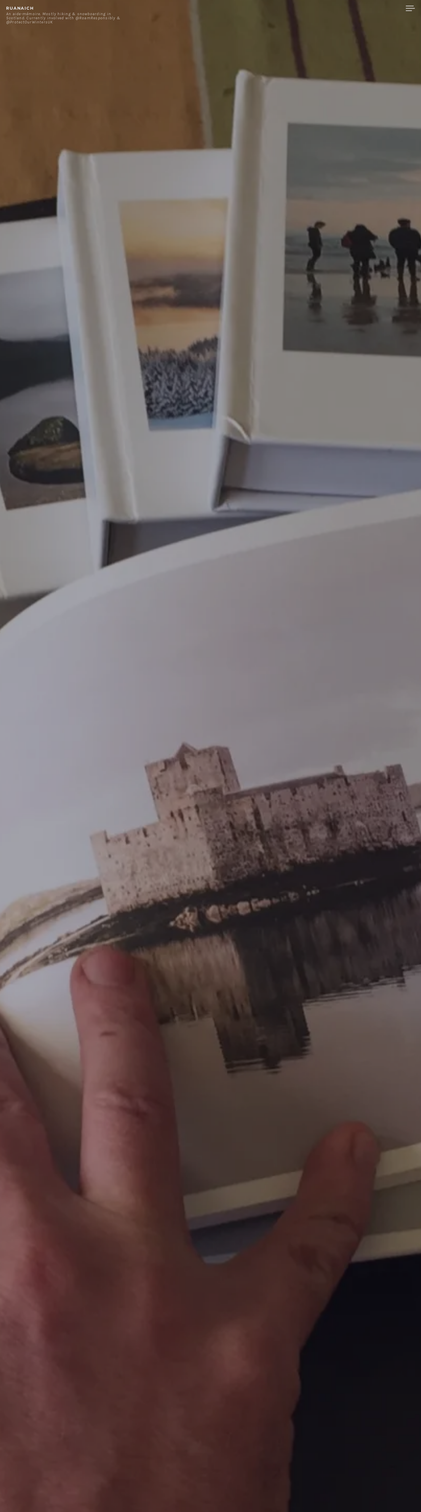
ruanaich (20, 8)
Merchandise (379, 8)
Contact (341, 8)
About (313, 8)
